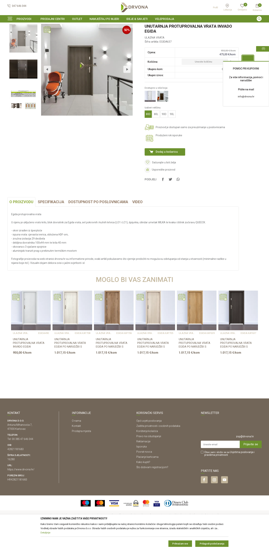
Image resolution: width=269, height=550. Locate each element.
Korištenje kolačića (147, 453)
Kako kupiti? (143, 484)
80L (156, 136)
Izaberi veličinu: (153, 130)
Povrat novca (144, 474)
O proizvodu (21, 224)
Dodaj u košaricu (167, 174)
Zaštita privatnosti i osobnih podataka (158, 448)
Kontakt (76, 448)
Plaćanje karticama (147, 479)
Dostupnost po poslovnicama (98, 224)
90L (172, 136)
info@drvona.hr (246, 96)
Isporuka (141, 469)
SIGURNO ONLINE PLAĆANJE (134, 26)
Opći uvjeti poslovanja (149, 443)
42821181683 (15, 471)
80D (148, 136)
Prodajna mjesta (81, 453)
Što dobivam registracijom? (152, 489)
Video (137, 224)
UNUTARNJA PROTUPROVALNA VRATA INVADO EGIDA (28, 365)
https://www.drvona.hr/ (20, 491)
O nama (76, 443)
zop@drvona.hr (245, 458)
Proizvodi (12, 34)
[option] (134, 26)
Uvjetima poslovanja (241, 474)
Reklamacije (143, 463)
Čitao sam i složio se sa (229, 476)
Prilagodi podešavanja (212, 543)
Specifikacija (51, 224)
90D (164, 136)
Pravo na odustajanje (148, 458)
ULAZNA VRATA (58, 34)
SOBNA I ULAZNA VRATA (33, 34)
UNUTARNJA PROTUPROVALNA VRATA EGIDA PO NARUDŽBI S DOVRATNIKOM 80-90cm (70, 367)
